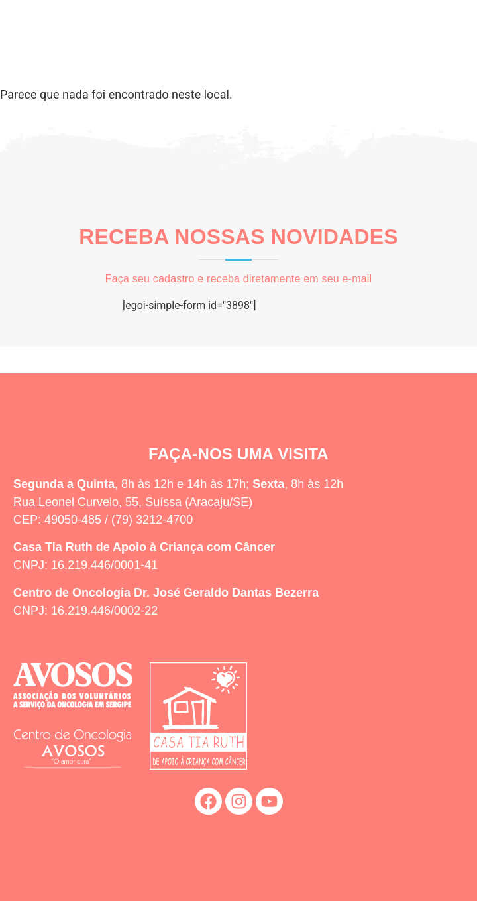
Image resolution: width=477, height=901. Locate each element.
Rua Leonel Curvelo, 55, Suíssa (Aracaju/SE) (132, 502)
